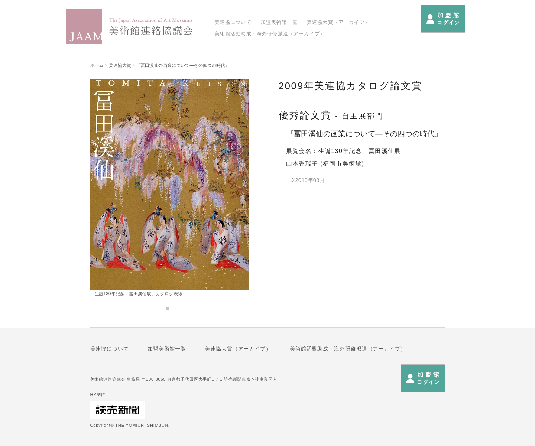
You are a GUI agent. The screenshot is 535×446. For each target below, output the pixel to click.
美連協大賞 (120, 65)
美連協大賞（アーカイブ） (338, 22)
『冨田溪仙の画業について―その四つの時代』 (183, 65)
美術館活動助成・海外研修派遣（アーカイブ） (270, 33)
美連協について (233, 22)
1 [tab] (167, 308)
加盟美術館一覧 (279, 22)
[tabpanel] (169, 187)
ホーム (97, 65)
